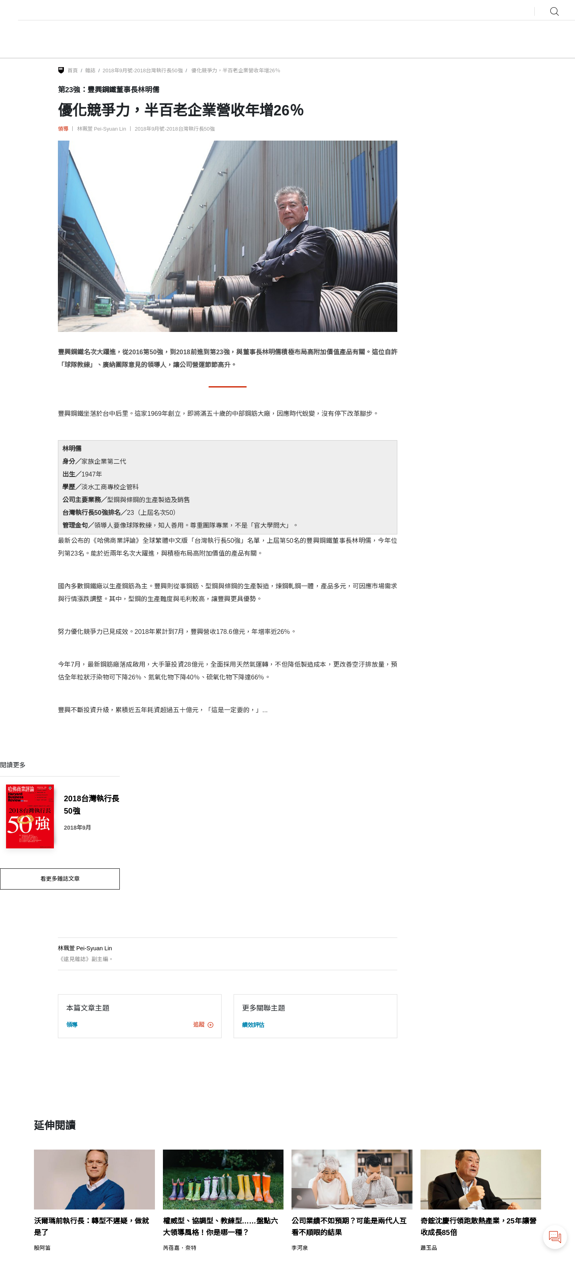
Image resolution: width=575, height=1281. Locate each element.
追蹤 (203, 1024)
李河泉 (299, 1248)
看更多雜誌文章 (59, 879)
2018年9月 (77, 827)
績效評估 (253, 1025)
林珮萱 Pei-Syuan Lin (101, 129)
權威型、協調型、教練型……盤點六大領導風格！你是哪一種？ (220, 1227)
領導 (63, 129)
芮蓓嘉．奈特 (179, 1248)
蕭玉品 (428, 1248)
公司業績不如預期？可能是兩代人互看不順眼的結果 (348, 1227)
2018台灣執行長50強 (91, 804)
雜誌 (90, 70)
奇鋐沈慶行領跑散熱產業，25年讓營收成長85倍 (478, 1227)
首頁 (72, 70)
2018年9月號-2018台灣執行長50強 (143, 70)
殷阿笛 (42, 1248)
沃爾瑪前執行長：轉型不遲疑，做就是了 (91, 1227)
